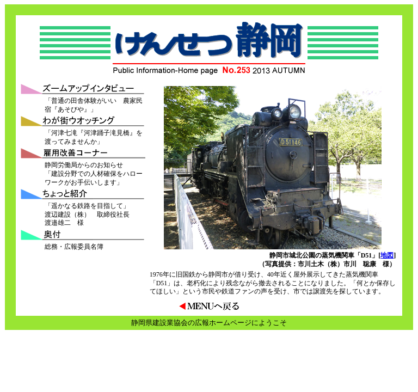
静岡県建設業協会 (159, 322)
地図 (387, 255)
